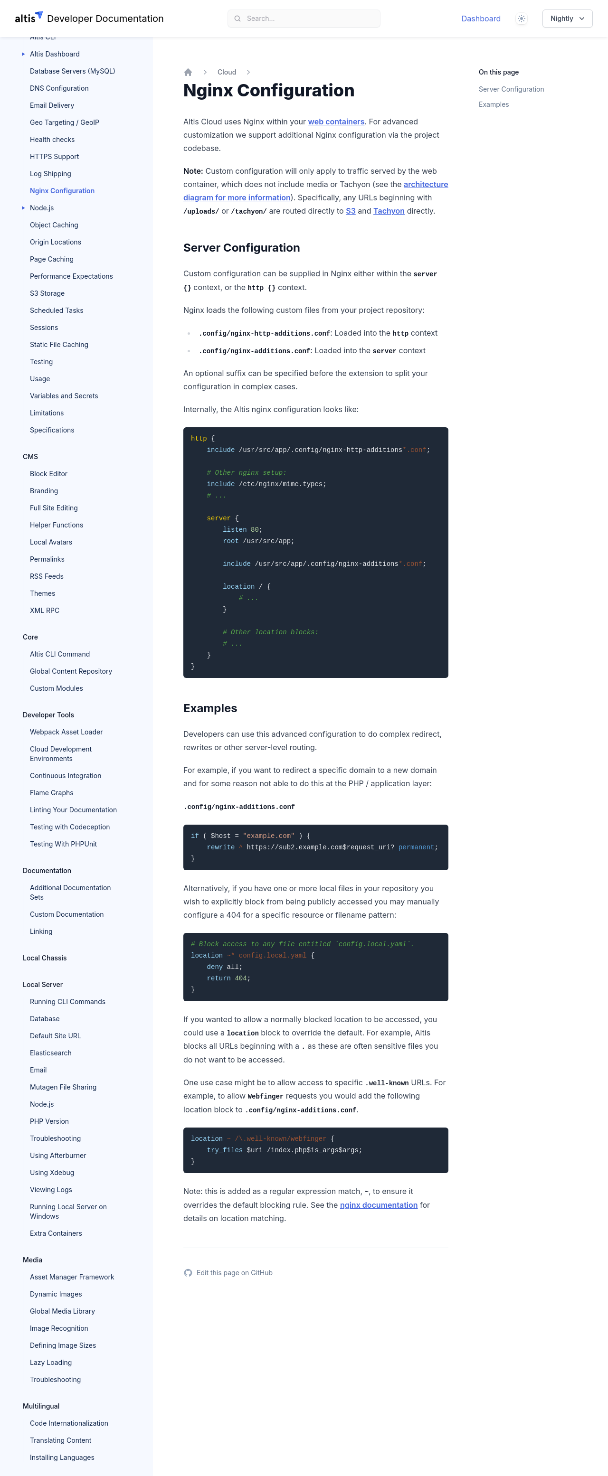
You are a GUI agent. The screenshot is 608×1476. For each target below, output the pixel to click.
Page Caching (52, 259)
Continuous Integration (65, 775)
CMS (30, 456)
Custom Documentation (67, 914)
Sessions (44, 327)
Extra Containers (56, 1233)
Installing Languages (62, 1457)
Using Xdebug (52, 1172)
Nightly (569, 18)
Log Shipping (50, 173)
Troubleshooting (55, 1138)
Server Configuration (511, 89)
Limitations (47, 413)
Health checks (52, 139)
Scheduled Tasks (57, 310)
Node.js (42, 208)
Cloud (227, 72)
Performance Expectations (71, 276)
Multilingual (41, 1406)
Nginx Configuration (62, 191)
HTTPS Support (54, 156)
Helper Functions (56, 525)
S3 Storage (47, 293)
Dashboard (481, 18)
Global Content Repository (71, 671)
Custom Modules (56, 688)
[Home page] (89, 18)
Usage (40, 379)
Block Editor (48, 474)
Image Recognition (59, 1328)
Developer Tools (48, 715)
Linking (41, 931)
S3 (351, 211)
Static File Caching (59, 344)
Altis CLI (43, 37)
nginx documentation (379, 1205)
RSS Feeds (47, 576)
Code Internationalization (69, 1423)
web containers (336, 121)
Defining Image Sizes (63, 1345)
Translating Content (60, 1440)
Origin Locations (55, 242)
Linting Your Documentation (73, 810)
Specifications (52, 430)
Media (32, 1260)
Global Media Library (62, 1311)
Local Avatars (51, 542)
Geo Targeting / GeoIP (64, 122)
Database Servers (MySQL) (72, 71)
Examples (494, 104)
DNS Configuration (59, 88)
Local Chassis (45, 958)
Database (45, 1019)
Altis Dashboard (55, 54)
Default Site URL (55, 1036)
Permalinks (47, 559)
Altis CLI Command (60, 654)
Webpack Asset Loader (66, 732)
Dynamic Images (56, 1294)
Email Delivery (52, 105)
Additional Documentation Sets (70, 892)
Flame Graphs (52, 793)
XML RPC (44, 610)
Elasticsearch (51, 1053)
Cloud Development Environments (61, 753)
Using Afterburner (58, 1155)
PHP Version (49, 1121)
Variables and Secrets (64, 396)
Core (30, 637)
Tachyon (389, 211)
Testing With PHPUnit (63, 844)
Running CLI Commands (67, 1001)
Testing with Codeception (70, 827)
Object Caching (54, 225)
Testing (41, 361)
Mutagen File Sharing (63, 1087)
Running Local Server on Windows (68, 1211)
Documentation (47, 870)
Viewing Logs (51, 1189)
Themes (42, 593)
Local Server (43, 984)
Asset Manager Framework (72, 1277)
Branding (44, 491)
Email (38, 1070)
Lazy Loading (51, 1362)
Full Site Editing (54, 508)
